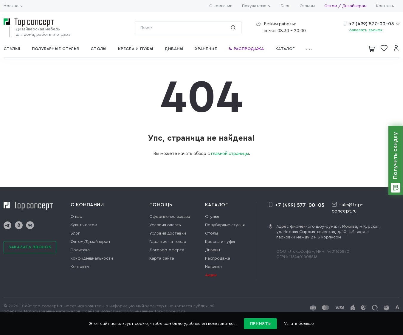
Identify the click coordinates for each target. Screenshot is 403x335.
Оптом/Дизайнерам (90, 242)
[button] (311, 49)
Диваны (212, 250)
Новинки (213, 267)
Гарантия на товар (167, 242)
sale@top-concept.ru (347, 207)
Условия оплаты (165, 225)
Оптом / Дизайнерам (345, 6)
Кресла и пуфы (220, 242)
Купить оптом (84, 225)
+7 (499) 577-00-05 (371, 23)
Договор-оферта (166, 250)
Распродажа (217, 258)
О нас (76, 217)
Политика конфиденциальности (92, 254)
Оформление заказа (169, 217)
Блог (285, 6)
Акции (211, 275)
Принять (260, 324)
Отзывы (307, 6)
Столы (211, 233)
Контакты (385, 6)
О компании (220, 6)
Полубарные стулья (225, 225)
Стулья (212, 217)
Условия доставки (167, 233)
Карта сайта (161, 258)
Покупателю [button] (256, 6)
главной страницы (230, 153)
